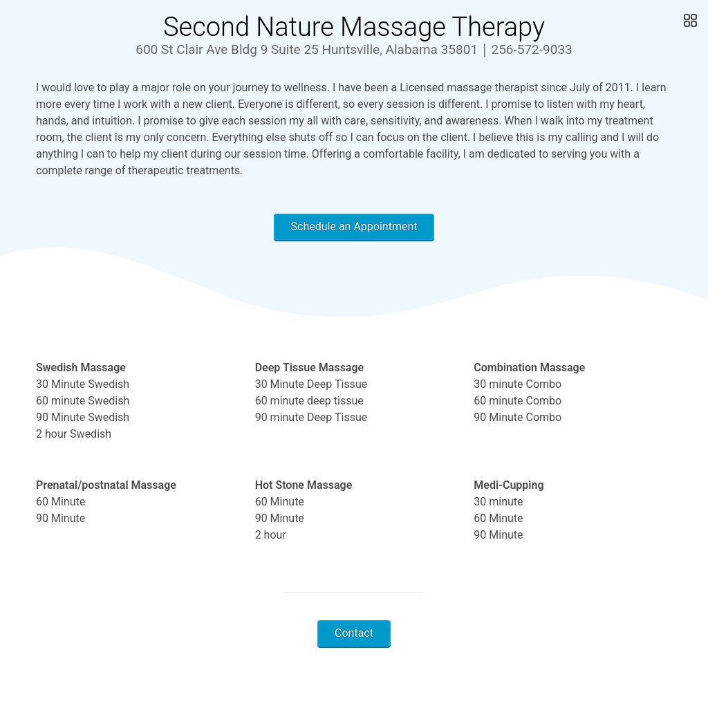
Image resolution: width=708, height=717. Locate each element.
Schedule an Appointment (354, 226)
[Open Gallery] (689, 20)
